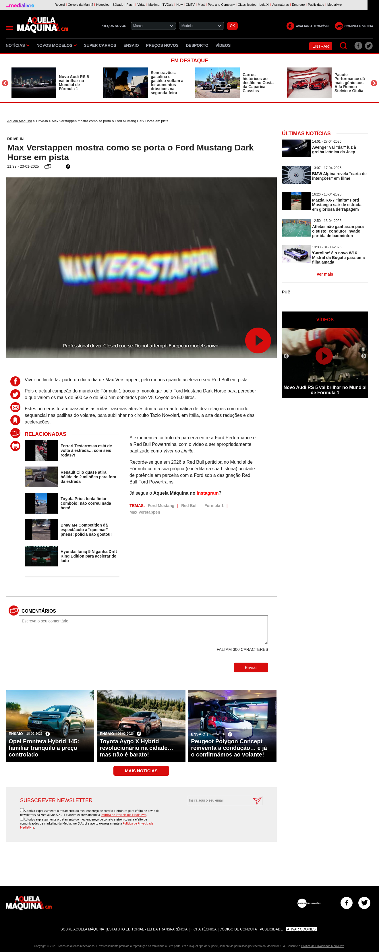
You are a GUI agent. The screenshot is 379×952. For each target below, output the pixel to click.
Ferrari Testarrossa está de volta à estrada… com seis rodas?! (86, 450)
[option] (51, 82)
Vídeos (223, 45)
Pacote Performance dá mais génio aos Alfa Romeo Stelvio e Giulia (349, 82)
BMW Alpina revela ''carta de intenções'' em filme (339, 176)
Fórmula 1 (214, 506)
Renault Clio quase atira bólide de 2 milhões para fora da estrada (88, 477)
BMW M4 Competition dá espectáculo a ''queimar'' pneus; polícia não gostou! (86, 530)
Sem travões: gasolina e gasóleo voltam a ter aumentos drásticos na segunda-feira (167, 82)
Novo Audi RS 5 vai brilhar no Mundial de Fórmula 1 (74, 82)
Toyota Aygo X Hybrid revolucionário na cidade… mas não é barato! (136, 748)
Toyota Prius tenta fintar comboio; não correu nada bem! (86, 503)
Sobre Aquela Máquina (82, 929)
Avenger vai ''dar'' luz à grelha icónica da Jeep (334, 149)
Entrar (320, 46)
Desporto (197, 45)
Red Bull (189, 506)
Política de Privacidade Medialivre (123, 815)
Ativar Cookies (301, 929)
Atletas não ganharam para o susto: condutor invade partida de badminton (338, 231)
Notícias (17, 45)
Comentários (39, 611)
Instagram (207, 493)
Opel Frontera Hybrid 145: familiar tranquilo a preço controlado (44, 748)
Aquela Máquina (19, 121)
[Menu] (9, 28)
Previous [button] (5, 83)
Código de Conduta (238, 929)
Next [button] (374, 83)
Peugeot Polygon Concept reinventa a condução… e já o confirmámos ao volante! (229, 748)
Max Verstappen (144, 512)
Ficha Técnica (203, 929)
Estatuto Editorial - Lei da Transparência (147, 929)
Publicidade (271, 929)
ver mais (325, 274)
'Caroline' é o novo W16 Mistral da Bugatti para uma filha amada (338, 257)
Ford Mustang (161, 506)
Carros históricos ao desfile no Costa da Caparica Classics (258, 82)
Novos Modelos (56, 45)
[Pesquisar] (343, 46)
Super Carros (100, 45)
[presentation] (218, 819)
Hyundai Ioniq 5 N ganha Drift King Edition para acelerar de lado (89, 556)
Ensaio (131, 45)
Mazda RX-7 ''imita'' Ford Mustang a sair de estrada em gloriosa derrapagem (336, 205)
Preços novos (162, 45)
